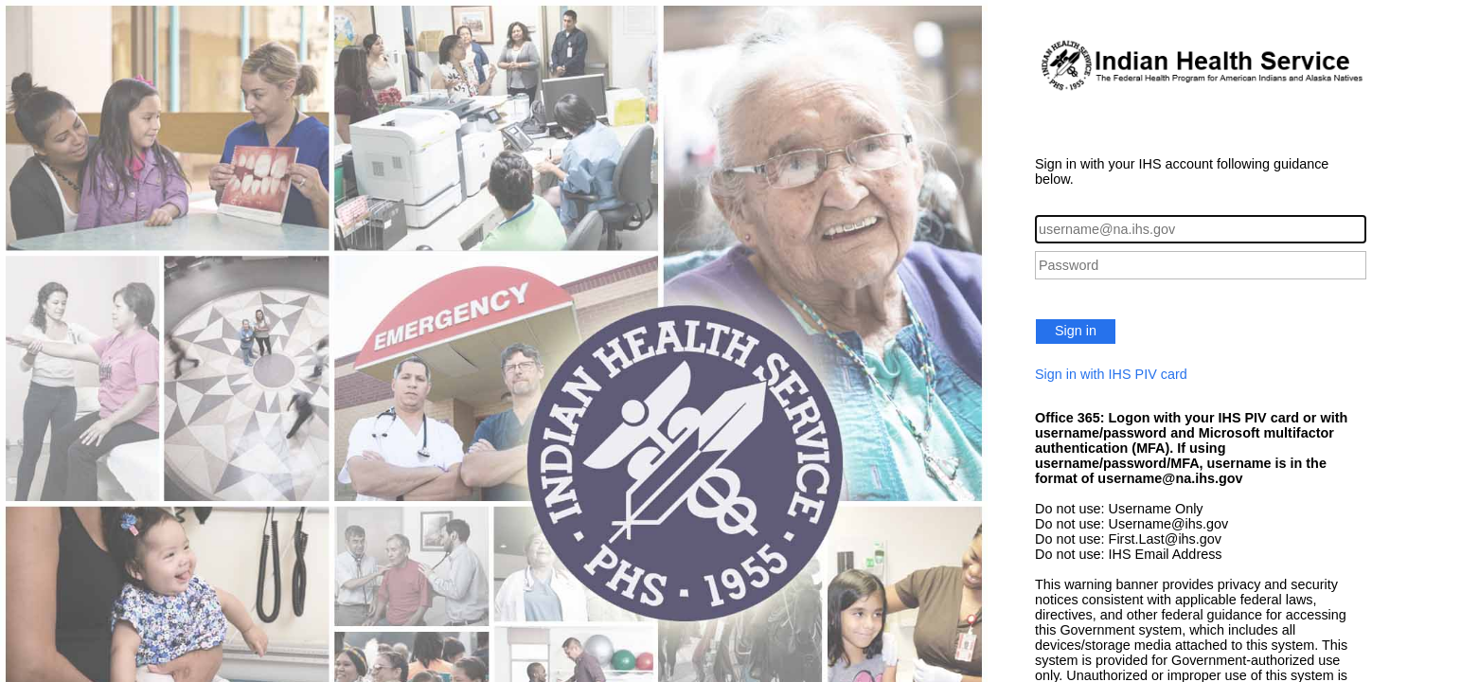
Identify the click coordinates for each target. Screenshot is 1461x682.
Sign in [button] (1075, 330)
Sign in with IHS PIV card (1111, 374)
